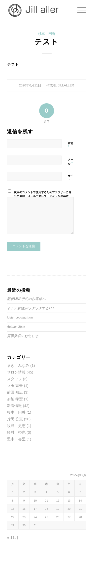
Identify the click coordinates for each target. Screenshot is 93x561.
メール (70, 162)
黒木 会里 (16, 439)
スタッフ (14, 379)
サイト (70, 178)
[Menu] (79, 10)
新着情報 (14, 405)
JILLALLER (66, 85)
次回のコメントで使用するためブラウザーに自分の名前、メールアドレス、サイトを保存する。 (42, 196)
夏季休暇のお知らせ (22, 336)
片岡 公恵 (15, 419)
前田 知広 (15, 392)
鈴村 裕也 (16, 432)
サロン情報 (16, 372)
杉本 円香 (46, 34)
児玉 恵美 (15, 385)
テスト (46, 42)
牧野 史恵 (16, 426)
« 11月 (13, 537)
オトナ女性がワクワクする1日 (30, 308)
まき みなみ (18, 365)
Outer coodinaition (20, 317)
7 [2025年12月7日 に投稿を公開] (80, 492)
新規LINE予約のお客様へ (26, 299)
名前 (70, 145)
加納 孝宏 (15, 399)
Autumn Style (16, 326)
